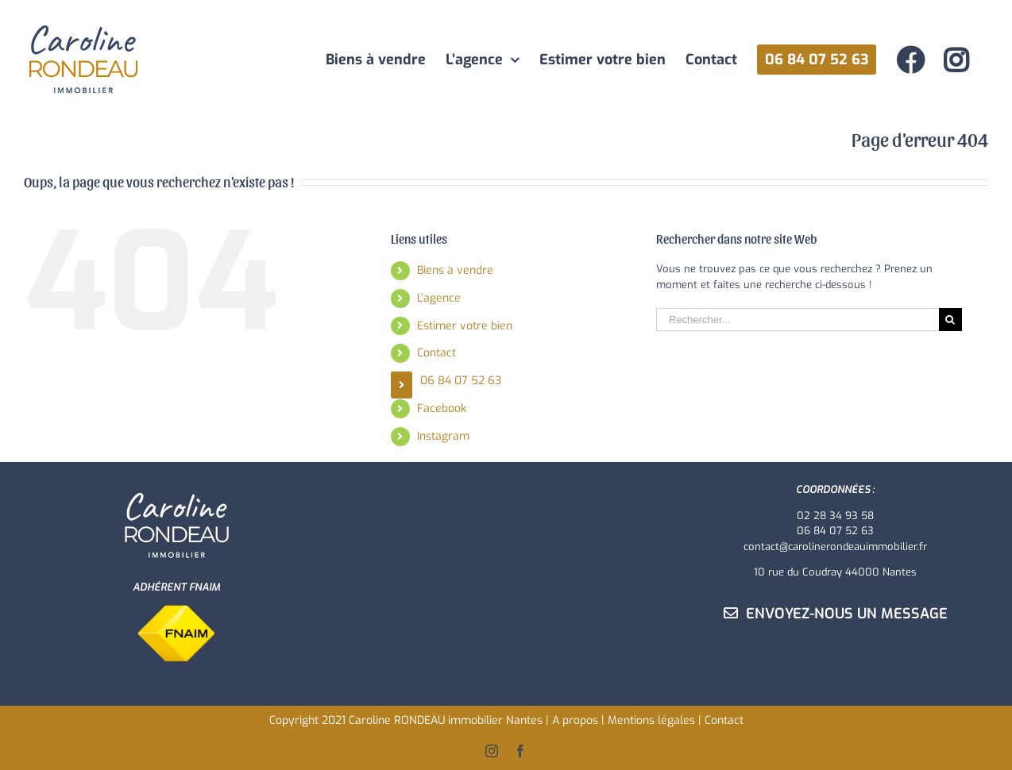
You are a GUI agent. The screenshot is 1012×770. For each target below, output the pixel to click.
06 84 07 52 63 (460, 380)
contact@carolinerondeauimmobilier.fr (835, 546)
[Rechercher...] (797, 319)
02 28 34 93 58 (835, 515)
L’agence (439, 298)
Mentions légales (651, 720)
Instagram (443, 436)
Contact (436, 352)
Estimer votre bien (464, 325)
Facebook (441, 408)
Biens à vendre (455, 270)
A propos (575, 720)
